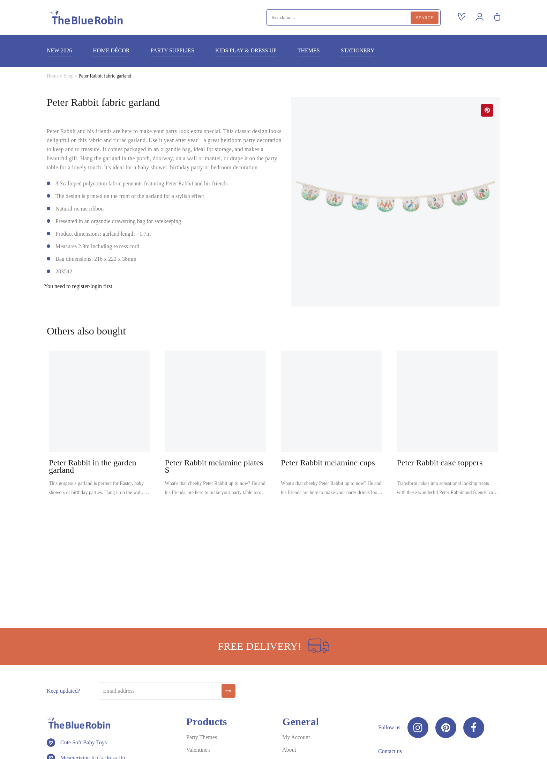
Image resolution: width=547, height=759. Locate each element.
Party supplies (172, 50)
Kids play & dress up (246, 50)
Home (53, 76)
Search (425, 17)
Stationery (358, 50)
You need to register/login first (78, 286)
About (289, 750)
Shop (68, 76)
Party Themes (201, 737)
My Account (296, 737)
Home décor (111, 50)
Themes (309, 50)
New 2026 (59, 50)
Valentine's (198, 750)
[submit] (228, 691)
